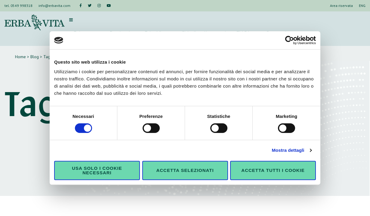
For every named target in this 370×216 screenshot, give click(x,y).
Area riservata (341, 5)
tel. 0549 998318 (18, 5)
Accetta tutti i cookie (272, 170)
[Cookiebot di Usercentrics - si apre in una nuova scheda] (289, 40)
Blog (34, 56)
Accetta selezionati (185, 170)
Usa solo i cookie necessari (97, 170)
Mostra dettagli (288, 150)
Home (20, 56)
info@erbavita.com (54, 5)
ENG (362, 5)
